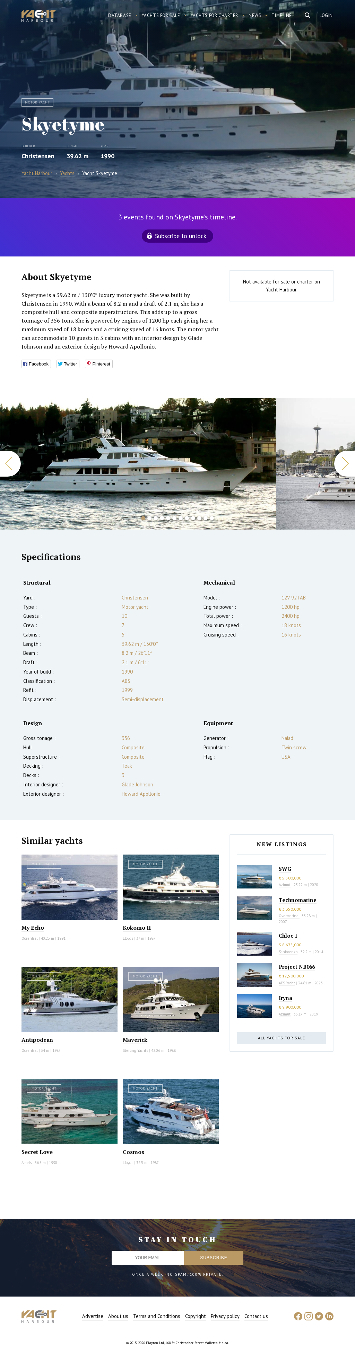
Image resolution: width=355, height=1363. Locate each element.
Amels (26, 1162)
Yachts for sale (161, 15)
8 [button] (187, 518)
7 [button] (181, 518)
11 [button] (206, 518)
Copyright (195, 1316)
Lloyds (128, 938)
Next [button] (344, 464)
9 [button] (193, 518)
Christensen (37, 156)
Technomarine (298, 899)
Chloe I (288, 935)
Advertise (92, 1316)
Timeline (281, 15)
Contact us (256, 1316)
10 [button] (199, 518)
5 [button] (168, 518)
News (255, 15)
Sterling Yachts (135, 1050)
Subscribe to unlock (180, 236)
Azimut (285, 884)
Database (119, 15)
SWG (285, 868)
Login (326, 15)
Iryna (285, 997)
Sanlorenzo (288, 951)
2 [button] (149, 518)
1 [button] (143, 518)
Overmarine (289, 915)
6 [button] (174, 518)
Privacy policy (225, 1316)
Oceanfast (29, 938)
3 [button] (156, 518)
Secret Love (37, 1152)
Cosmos (133, 1152)
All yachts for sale (281, 1037)
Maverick (135, 1040)
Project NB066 (297, 966)
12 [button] (212, 518)
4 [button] (162, 518)
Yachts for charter (215, 15)
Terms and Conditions (156, 1316)
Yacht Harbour (38, 17)
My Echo (32, 927)
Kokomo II (137, 927)
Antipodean (37, 1040)
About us (118, 1316)
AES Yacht (287, 983)
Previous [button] (10, 464)
